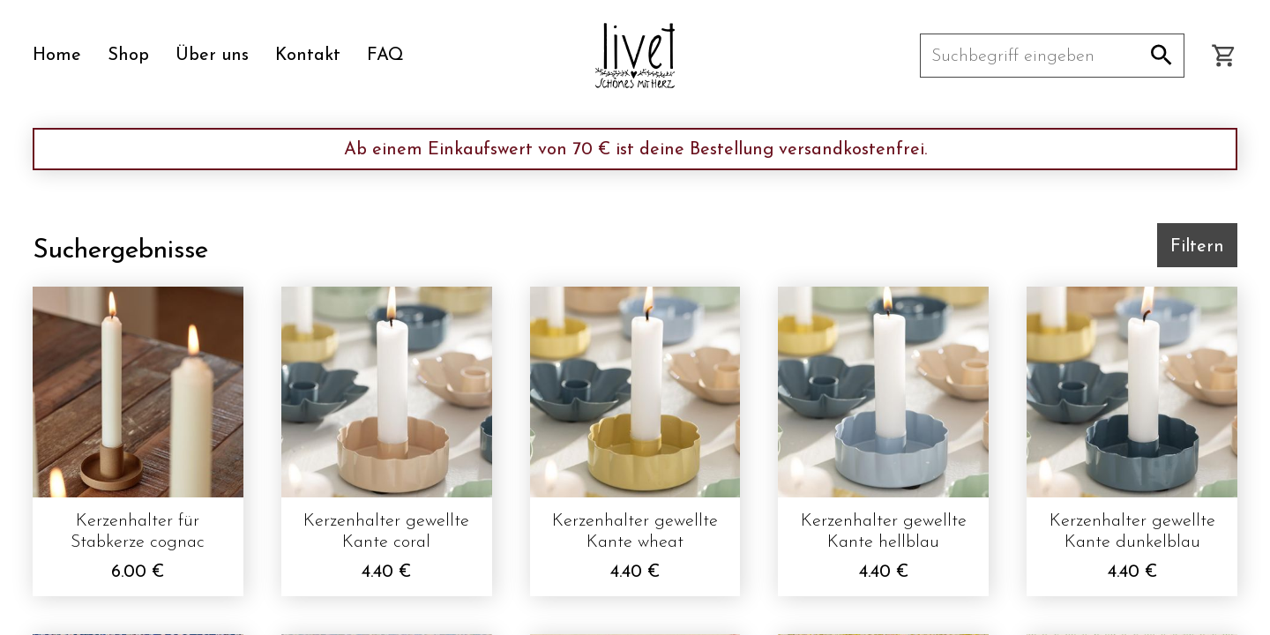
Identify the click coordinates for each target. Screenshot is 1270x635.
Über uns (212, 55)
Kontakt (307, 55)
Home (57, 55)
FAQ (385, 55)
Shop (128, 55)
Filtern (1197, 247)
